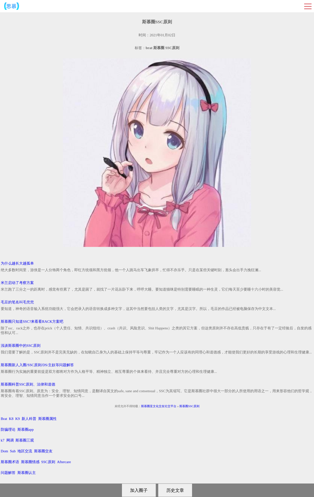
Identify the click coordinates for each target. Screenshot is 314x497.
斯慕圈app (25, 429)
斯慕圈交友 (43, 451)
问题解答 (8, 473)
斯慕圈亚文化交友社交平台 (158, 406)
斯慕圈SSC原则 (189, 406)
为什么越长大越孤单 (17, 263)
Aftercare (64, 462)
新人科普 (29, 419)
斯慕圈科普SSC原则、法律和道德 (28, 384)
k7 (2, 440)
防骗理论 (8, 429)
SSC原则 (48, 462)
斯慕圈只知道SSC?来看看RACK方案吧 (32, 321)
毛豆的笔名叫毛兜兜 (17, 302)
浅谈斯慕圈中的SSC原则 (20, 346)
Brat (4, 419)
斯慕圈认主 (26, 473)
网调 (10, 440)
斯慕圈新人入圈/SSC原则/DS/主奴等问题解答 (37, 365)
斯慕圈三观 (24, 440)
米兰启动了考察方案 (17, 283)
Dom (4, 451)
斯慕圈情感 (30, 462)
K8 (11, 419)
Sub (13, 451)
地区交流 (24, 451)
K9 (17, 419)
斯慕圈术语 (10, 462)
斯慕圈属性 (47, 419)
